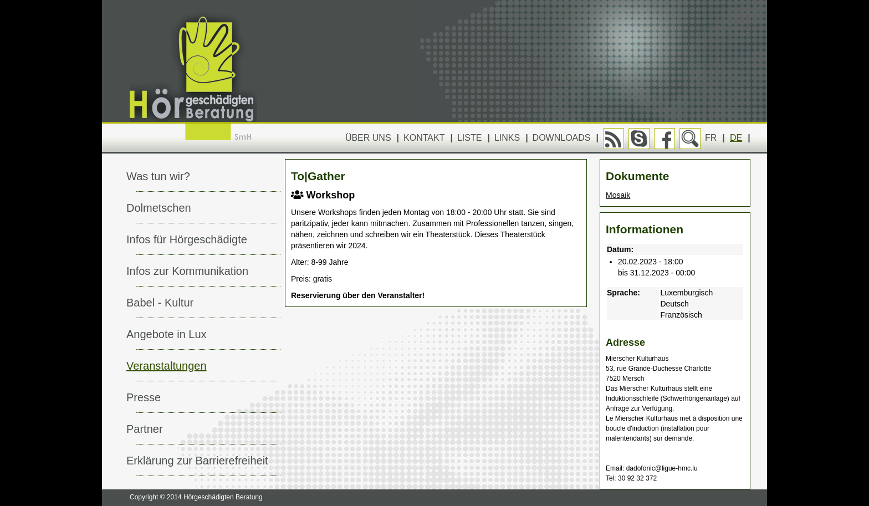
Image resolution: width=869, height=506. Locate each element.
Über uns (368, 137)
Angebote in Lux (166, 334)
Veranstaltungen (166, 366)
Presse (143, 397)
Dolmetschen (158, 208)
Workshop (323, 195)
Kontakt (423, 137)
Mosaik (618, 195)
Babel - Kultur (159, 303)
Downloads (562, 137)
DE (736, 137)
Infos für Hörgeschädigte (186, 239)
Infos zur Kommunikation (187, 271)
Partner (144, 429)
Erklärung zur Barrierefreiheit (197, 460)
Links (507, 137)
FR (711, 137)
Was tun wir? (158, 176)
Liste (469, 137)
